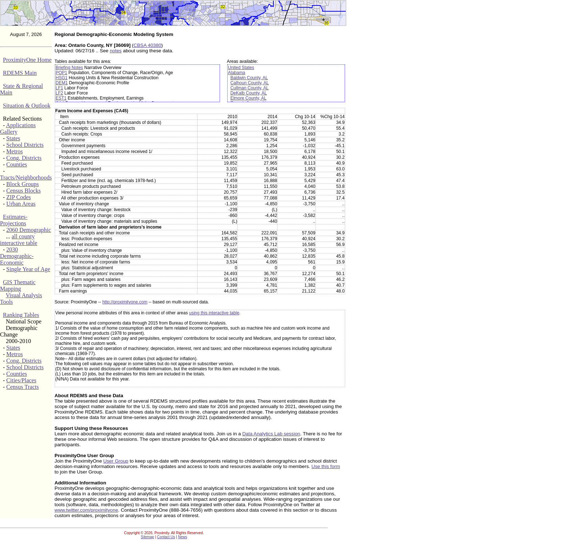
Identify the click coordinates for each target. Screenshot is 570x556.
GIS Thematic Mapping (18, 285)
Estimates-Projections (14, 220)
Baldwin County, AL (249, 77)
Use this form (326, 466)
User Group (115, 461)
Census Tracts (22, 387)
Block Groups (22, 184)
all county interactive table (18, 239)
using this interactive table (214, 312)
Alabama (236, 72)
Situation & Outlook (27, 105)
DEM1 (62, 82)
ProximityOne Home (27, 60)
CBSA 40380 (147, 45)
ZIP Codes (18, 197)
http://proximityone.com (124, 302)
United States (241, 67)
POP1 (61, 72)
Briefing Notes (69, 67)
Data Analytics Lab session (271, 433)
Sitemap (147, 537)
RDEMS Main (20, 73)
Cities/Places (21, 380)
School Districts (25, 145)
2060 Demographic (28, 230)
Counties (16, 164)
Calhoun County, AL (249, 82)
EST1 (61, 98)
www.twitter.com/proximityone (86, 510)
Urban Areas (20, 204)
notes (116, 50)
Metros (14, 151)
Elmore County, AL (248, 98)
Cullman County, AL (249, 87)
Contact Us (166, 537)
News (182, 537)
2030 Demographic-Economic (16, 256)
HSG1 (62, 77)
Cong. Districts (23, 158)
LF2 (59, 93)
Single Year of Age (28, 269)
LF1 (59, 87)
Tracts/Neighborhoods (26, 177)
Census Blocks (23, 191)
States (13, 138)
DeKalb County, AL (248, 93)
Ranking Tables (21, 315)
